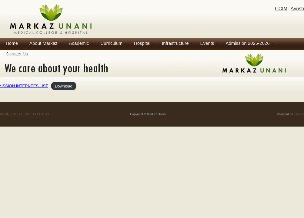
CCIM (281, 8)
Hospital (142, 43)
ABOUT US (21, 114)
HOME (4, 114)
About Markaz (43, 43)
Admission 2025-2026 (247, 43)
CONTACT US (42, 114)
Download (63, 86)
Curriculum (111, 43)
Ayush (297, 8)
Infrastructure (175, 43)
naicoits (299, 114)
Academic (79, 43)
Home (12, 43)
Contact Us (17, 53)
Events (207, 43)
